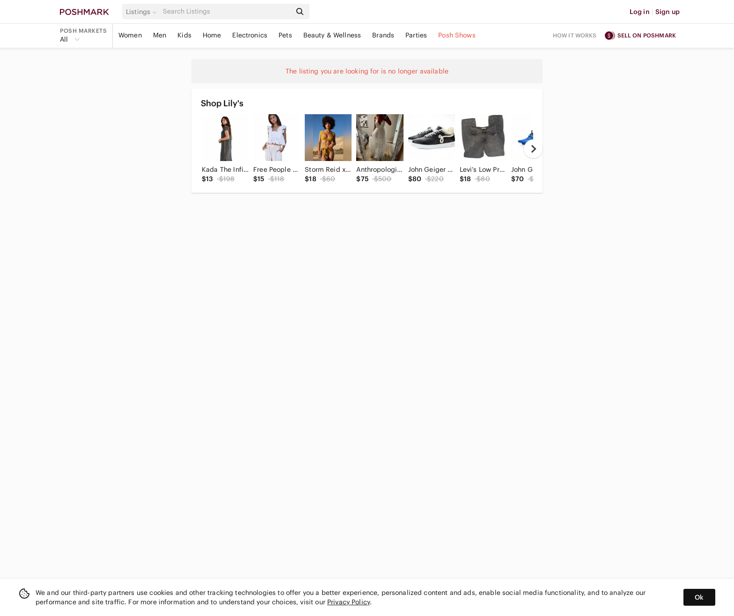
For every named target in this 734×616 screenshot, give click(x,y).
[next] (533, 148)
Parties (416, 35)
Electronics (249, 35)
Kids (184, 35)
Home (212, 35)
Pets (285, 35)
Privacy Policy (348, 602)
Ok (699, 597)
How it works (575, 35)
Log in (640, 11)
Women (130, 35)
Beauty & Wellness (332, 35)
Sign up (667, 11)
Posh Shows (457, 35)
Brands (383, 35)
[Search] (226, 11)
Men (159, 35)
